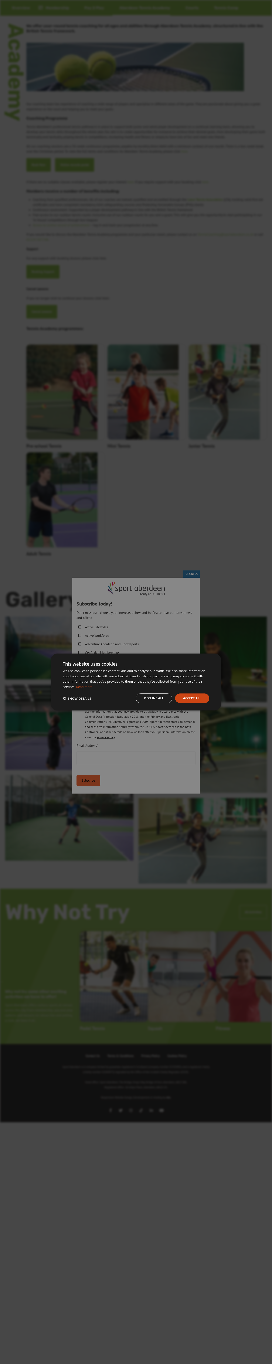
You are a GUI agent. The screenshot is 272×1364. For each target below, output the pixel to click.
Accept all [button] (192, 698)
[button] (77, 698)
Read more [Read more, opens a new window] (84, 687)
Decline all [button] (154, 698)
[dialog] (136, 682)
